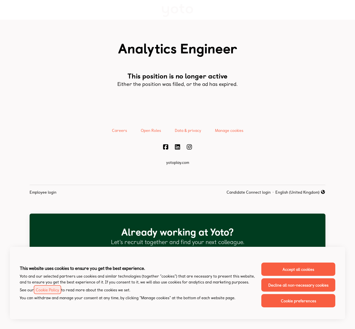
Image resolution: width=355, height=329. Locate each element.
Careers (119, 130)
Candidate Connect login (249, 192)
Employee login (43, 192)
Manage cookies (229, 130)
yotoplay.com (177, 162)
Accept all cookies (298, 269)
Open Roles (151, 130)
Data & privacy (188, 130)
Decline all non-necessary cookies (298, 285)
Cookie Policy (47, 290)
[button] (345, 10)
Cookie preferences (298, 301)
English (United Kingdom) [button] (300, 192)
